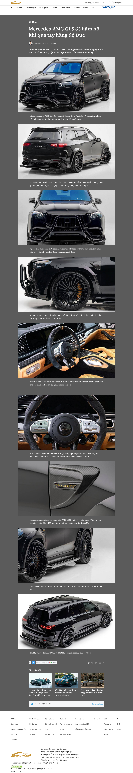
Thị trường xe (31, 8)
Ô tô (118, 724)
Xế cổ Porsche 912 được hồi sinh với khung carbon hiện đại (65, 692)
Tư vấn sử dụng (66, 724)
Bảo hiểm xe (65, 8)
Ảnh (92, 8)
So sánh (48, 729)
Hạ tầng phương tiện (18, 729)
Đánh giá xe (44, 8)
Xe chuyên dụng (35, 729)
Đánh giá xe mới (51, 724)
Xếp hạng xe (49, 734)
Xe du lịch (33, 724)
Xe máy (32, 734)
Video (85, 8)
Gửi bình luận (97, 704)
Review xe (108, 724)
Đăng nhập (118, 3)
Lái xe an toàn (65, 734)
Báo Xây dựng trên (46, 663)
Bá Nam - (37, 43)
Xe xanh (77, 8)
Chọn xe (63, 729)
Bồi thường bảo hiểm (83, 729)
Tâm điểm (14, 739)
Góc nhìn (14, 734)
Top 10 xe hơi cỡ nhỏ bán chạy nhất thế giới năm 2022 (92, 692)
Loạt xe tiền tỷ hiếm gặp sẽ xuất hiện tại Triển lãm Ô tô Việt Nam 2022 (40, 692)
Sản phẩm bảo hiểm (82, 724)
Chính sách (15, 724)
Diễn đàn (33, 22)
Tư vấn (106, 734)
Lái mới (54, 8)
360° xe (19, 8)
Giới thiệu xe (108, 729)
